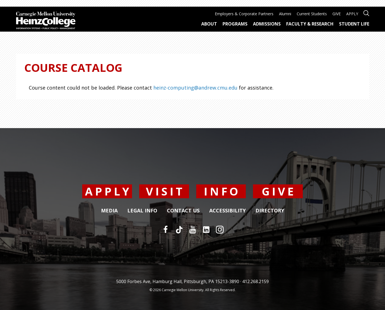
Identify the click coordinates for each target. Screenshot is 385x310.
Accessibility (227, 211)
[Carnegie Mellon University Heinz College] (46, 21)
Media (109, 211)
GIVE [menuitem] (336, 13)
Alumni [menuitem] (285, 13)
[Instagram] (220, 229)
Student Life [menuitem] (354, 24)
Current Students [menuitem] (312, 13)
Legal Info (142, 211)
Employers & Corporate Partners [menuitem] (244, 13)
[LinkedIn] (206, 229)
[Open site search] (366, 13)
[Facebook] (165, 229)
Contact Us (183, 211)
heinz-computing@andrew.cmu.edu (195, 87)
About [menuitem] (209, 24)
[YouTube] (193, 229)
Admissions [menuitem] (267, 24)
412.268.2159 (255, 281)
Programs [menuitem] (235, 24)
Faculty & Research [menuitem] (310, 24)
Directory (269, 211)
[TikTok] (179, 229)
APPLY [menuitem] (352, 13)
